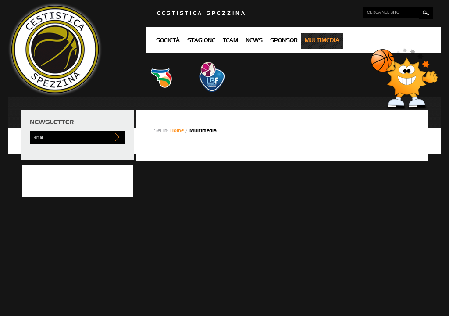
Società (168, 40)
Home (177, 130)
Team (230, 40)
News (254, 40)
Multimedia (322, 40)
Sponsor (284, 40)
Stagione (201, 40)
